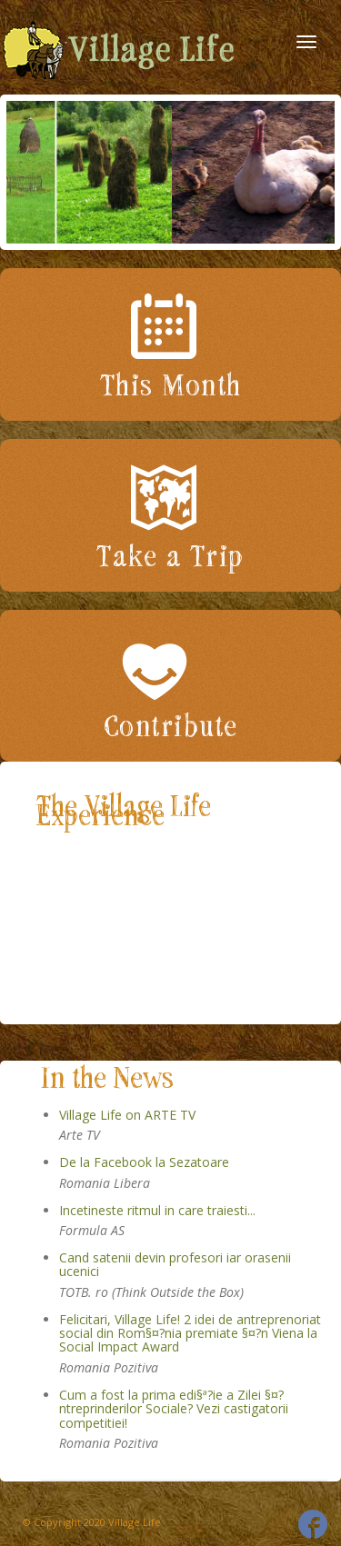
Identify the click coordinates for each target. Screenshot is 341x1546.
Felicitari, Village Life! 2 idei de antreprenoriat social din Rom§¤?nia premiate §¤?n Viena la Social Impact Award (190, 1333)
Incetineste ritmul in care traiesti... (157, 1210)
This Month (171, 386)
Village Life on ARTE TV (127, 1114)
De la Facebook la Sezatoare (144, 1162)
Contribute (171, 727)
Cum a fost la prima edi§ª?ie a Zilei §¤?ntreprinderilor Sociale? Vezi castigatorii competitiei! (173, 1408)
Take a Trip (170, 557)
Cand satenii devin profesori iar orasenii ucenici (175, 1264)
